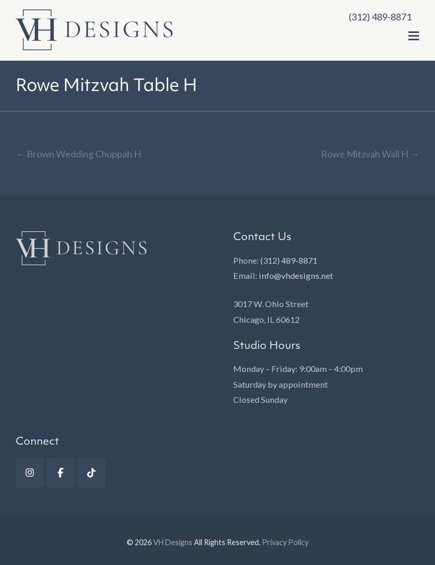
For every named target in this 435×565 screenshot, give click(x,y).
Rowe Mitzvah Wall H (370, 154)
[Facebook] (61, 473)
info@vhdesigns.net (296, 275)
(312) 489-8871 (288, 260)
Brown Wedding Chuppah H (78, 154)
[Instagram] (30, 473)
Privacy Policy (285, 542)
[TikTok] (91, 473)
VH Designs (172, 542)
